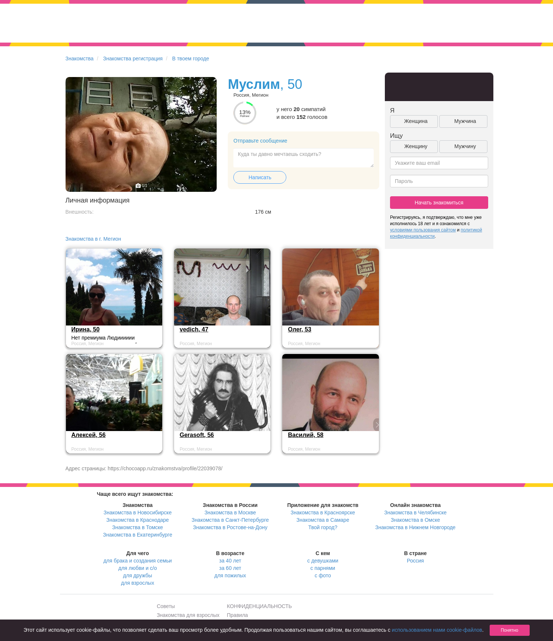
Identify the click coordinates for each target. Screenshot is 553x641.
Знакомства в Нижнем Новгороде (415, 527)
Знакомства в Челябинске (415, 512)
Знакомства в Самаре (322, 520)
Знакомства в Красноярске (322, 512)
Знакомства (80, 58)
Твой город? (322, 527)
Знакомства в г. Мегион (93, 239)
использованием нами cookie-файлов (437, 630)
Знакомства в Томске (137, 527)
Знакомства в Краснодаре (137, 520)
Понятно (509, 630)
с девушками (323, 561)
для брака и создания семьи (137, 561)
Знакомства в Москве (230, 512)
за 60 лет (230, 568)
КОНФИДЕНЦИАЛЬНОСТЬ (259, 606)
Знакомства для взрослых (188, 615)
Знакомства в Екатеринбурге (137, 535)
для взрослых (137, 583)
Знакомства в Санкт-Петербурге (230, 520)
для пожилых (230, 575)
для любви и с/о (137, 568)
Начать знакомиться (438, 203)
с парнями (322, 568)
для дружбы (137, 575)
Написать (260, 177)
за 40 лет (230, 561)
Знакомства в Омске (415, 520)
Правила (237, 615)
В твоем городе (190, 58)
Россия (415, 561)
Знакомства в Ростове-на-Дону (230, 527)
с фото (323, 575)
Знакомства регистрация (133, 58)
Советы (166, 606)
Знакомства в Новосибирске (138, 512)
